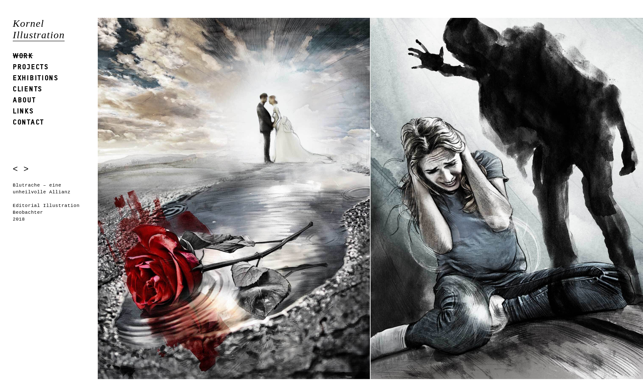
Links (23, 110)
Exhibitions (36, 77)
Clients (27, 88)
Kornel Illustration (39, 29)
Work (23, 55)
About (24, 99)
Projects (31, 66)
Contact (28, 121)
